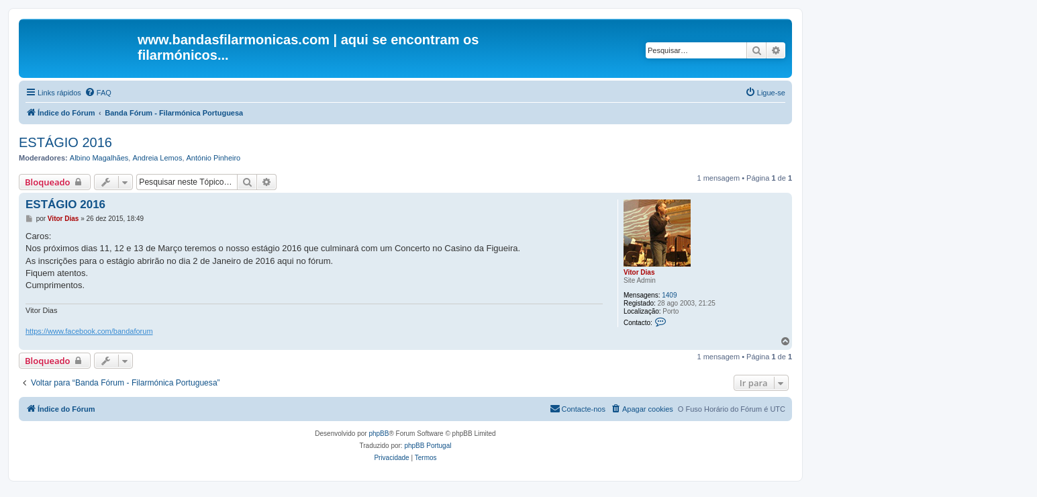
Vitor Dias (639, 272)
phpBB (378, 433)
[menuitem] (98, 93)
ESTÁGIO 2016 (65, 142)
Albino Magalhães (99, 158)
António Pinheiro (214, 158)
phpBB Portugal (427, 445)
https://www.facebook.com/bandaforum (89, 331)
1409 (669, 295)
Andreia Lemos (157, 158)
